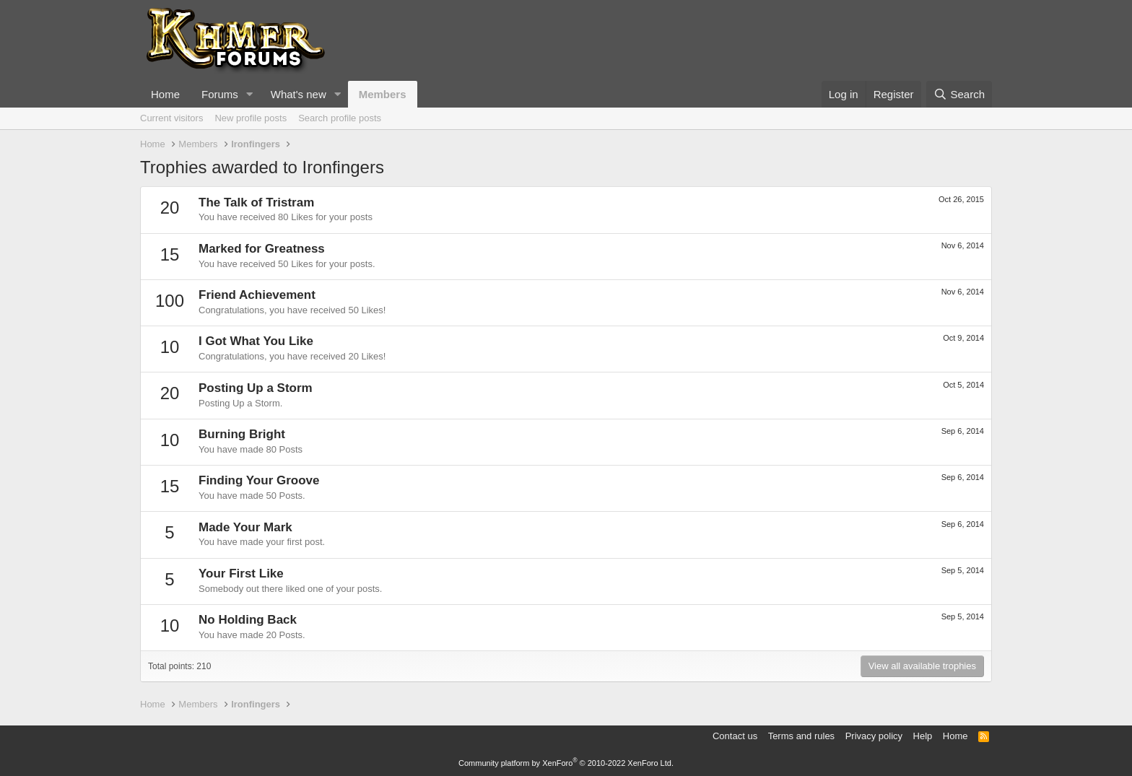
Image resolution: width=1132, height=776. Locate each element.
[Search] (959, 94)
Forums (219, 94)
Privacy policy (873, 736)
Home (165, 94)
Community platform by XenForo (566, 763)
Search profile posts (339, 118)
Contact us (735, 736)
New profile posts (250, 118)
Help (923, 736)
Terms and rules (801, 736)
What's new (298, 94)
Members (382, 94)
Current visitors (171, 118)
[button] (250, 94)
